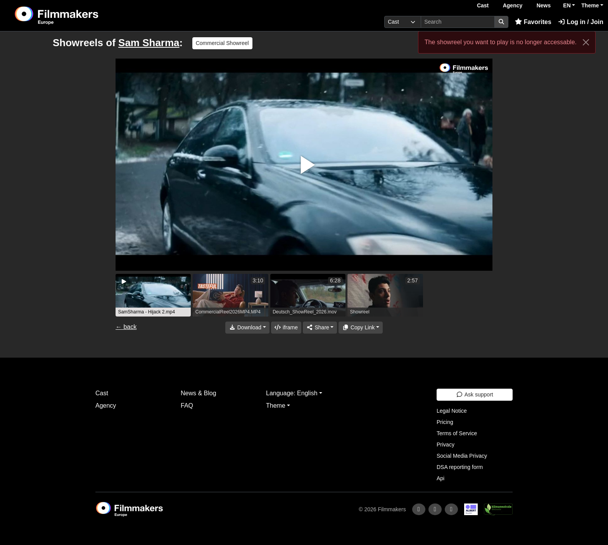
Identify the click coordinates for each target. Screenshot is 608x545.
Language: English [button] (292, 393)
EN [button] (566, 5)
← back (126, 327)
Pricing (445, 422)
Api (440, 478)
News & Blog (198, 393)
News (544, 5)
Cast (483, 5)
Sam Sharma (149, 42)
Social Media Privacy (462, 456)
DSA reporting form (460, 467)
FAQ (187, 405)
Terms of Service (457, 433)
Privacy (445, 444)
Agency (513, 5)
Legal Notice (452, 411)
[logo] (76, 15)
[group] (153, 295)
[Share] (320, 328)
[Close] (586, 42)
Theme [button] (590, 5)
